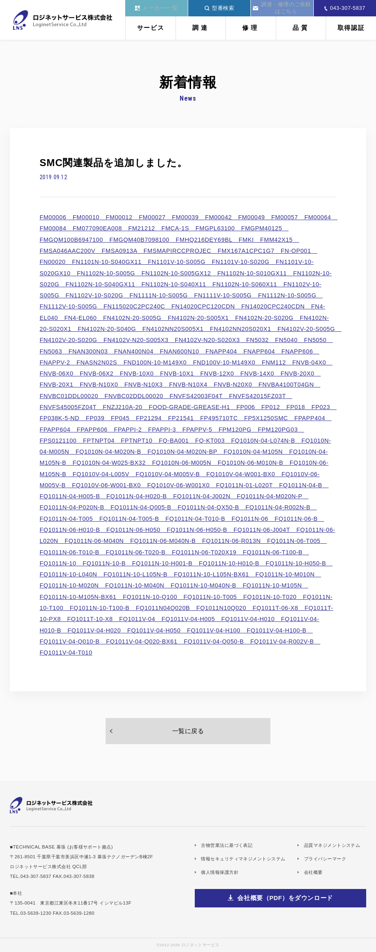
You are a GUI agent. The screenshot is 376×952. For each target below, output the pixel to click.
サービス (150, 28)
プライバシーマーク (325, 858)
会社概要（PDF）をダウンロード (285, 898)
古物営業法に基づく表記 (226, 845)
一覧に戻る (188, 731)
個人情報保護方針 (220, 872)
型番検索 (219, 8)
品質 (301, 28)
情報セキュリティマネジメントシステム (243, 858)
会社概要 (313, 872)
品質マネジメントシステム (332, 845)
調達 (200, 28)
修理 (250, 28)
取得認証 (351, 28)
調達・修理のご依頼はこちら (282, 7)
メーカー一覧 (156, 8)
